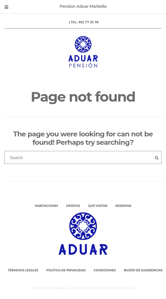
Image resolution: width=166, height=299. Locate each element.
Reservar (123, 205)
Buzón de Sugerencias (143, 270)
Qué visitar (97, 205)
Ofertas (73, 205)
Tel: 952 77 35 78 (85, 22)
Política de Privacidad (66, 270)
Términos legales (23, 270)
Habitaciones (46, 205)
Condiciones (105, 270)
